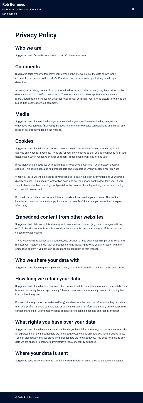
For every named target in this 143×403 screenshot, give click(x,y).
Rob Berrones (13, 4)
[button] (133, 9)
